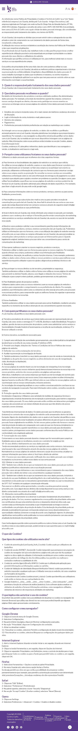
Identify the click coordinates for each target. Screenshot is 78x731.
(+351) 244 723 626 (39, 2)
